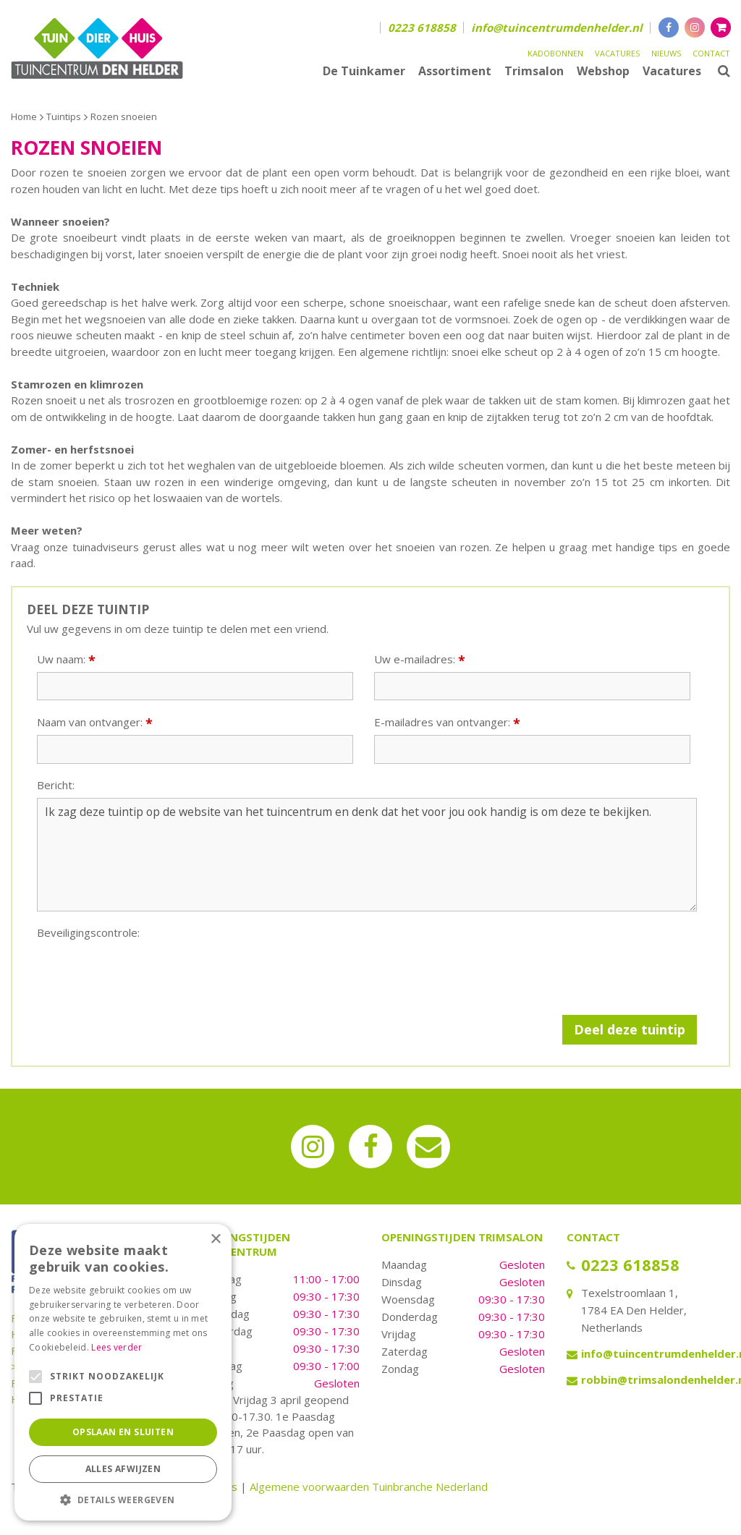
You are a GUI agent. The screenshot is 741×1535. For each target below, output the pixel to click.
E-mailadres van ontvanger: (447, 722)
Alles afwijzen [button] (123, 1469)
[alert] (123, 1372)
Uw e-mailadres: (419, 659)
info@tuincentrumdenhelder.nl (557, 27)
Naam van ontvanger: (95, 722)
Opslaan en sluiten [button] (123, 1432)
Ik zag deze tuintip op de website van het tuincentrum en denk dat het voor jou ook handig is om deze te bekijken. (367, 855)
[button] (123, 1499)
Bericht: (56, 785)
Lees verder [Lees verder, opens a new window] (116, 1347)
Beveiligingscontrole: (88, 933)
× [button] (215, 1239)
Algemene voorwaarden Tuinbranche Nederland (369, 1486)
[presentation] (147, 973)
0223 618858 (422, 27)
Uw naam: (66, 659)
